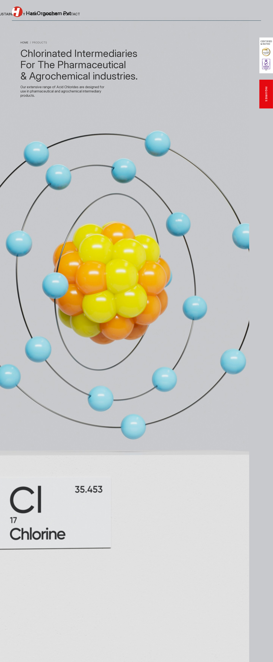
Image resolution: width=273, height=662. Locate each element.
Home (24, 42)
